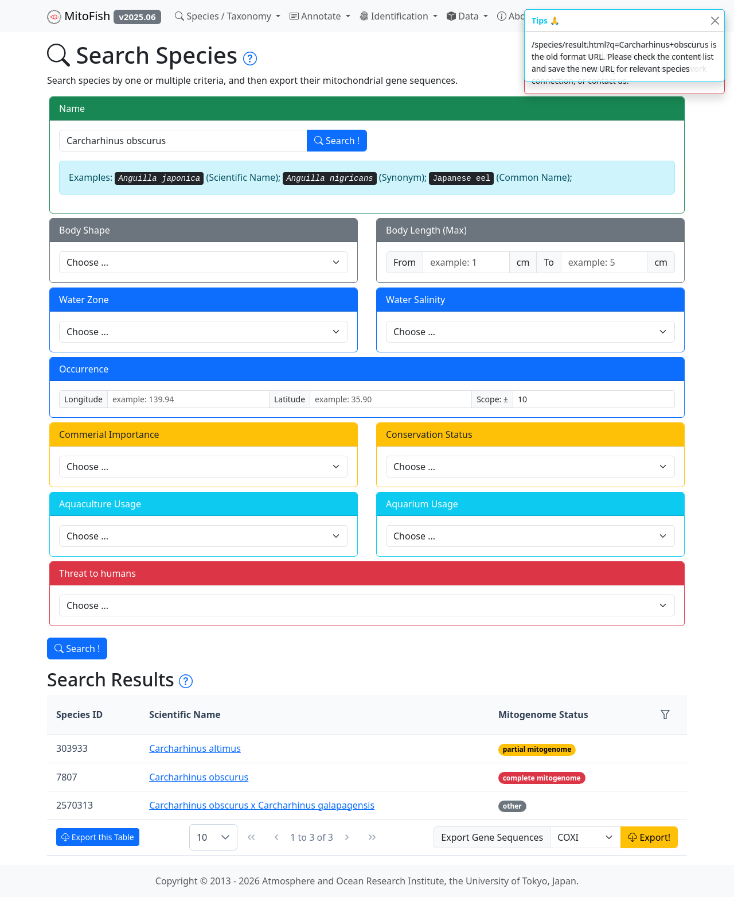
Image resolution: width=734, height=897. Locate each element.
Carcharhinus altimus (195, 748)
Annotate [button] (316, 16)
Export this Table (97, 837)
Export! (649, 837)
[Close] (715, 20)
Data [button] (464, 16)
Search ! (337, 140)
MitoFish (104, 16)
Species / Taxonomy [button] (224, 16)
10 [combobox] (202, 837)
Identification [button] (395, 16)
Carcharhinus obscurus (198, 777)
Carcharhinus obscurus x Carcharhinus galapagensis (261, 805)
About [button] (517, 16)
